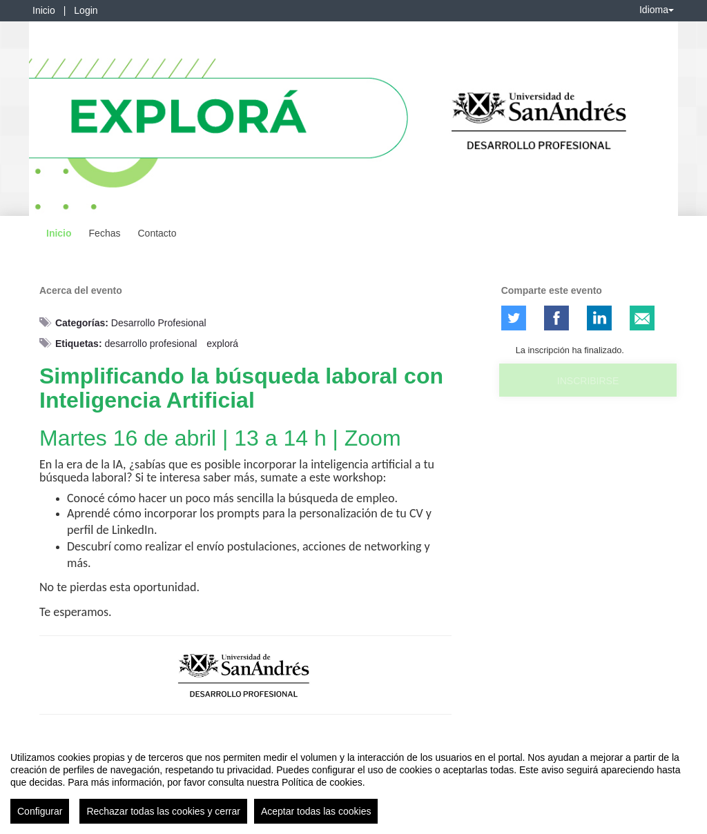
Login (85, 10)
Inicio (43, 10)
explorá (222, 343)
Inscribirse (588, 380)
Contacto (156, 233)
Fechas (105, 233)
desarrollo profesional (150, 343)
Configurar (39, 815)
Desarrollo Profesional (158, 322)
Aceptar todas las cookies (316, 815)
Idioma (656, 9)
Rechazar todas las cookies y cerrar (163, 815)
